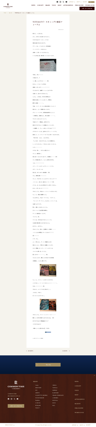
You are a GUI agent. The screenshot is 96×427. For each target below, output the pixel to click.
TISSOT (37, 408)
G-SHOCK (37, 402)
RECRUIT (85, 1)
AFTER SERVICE (68, 5)
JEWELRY (71, 1)
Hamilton (37, 400)
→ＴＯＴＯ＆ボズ (37, 324)
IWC (36, 390)
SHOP (59, 5)
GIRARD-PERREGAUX (58, 395)
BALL (53, 405)
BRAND (47, 5)
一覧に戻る (48, 365)
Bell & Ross (55, 400)
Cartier (37, 385)
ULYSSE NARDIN (39, 397)
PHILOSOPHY (79, 5)
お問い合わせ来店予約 (87, 8)
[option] (92, 425)
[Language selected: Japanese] (91, 2)
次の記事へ (65, 351)
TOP (5, 12)
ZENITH (37, 392)
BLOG (10, 12)
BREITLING (38, 387)
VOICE (54, 5)
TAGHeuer (55, 387)
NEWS (33, 5)
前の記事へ (31, 351)
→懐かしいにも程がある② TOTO (41, 328)
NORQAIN (38, 405)
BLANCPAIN (55, 392)
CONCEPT (40, 5)
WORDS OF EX (89, 5)
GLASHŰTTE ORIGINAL (41, 395)
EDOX (54, 402)
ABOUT (78, 1)
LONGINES (55, 397)
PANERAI (54, 390)
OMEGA (54, 385)
